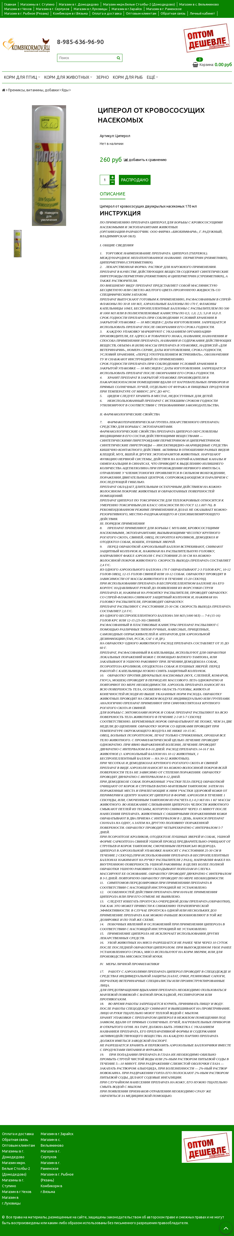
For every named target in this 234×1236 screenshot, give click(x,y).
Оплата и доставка (107, 13)
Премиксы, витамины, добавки (33, 90)
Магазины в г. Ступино (37, 4)
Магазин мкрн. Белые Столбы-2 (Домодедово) (16, 1168)
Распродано (134, 180)
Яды (65, 90)
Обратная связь (173, 13)
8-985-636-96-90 (80, 41)
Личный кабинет (202, 13)
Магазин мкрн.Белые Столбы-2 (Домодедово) (139, 4)
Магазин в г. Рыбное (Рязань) (26, 13)
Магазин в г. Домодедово (79, 4)
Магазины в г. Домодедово (13, 1154)
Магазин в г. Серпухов (52, 9)
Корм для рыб (128, 77)
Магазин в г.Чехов (18, 9)
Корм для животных (68, 77)
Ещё (152, 77)
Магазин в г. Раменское (164, 9)
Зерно (102, 77)
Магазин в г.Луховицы (90, 9)
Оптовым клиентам (141, 13)
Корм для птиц (22, 77)
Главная (10, 4)
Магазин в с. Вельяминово (199, 4)
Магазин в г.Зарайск (127, 9)
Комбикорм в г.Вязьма (70, 13)
